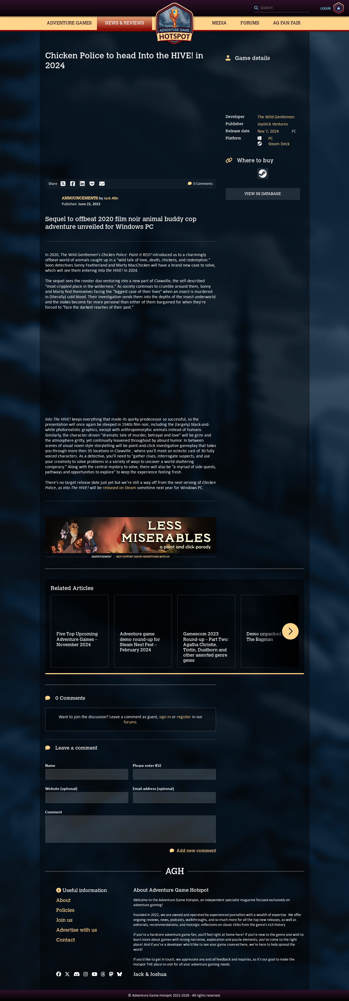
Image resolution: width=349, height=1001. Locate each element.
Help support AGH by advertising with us (143, 556)
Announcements (80, 198)
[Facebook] (58, 974)
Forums (249, 23)
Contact (65, 940)
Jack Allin (111, 198)
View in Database (262, 193)
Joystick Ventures (273, 124)
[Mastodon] (111, 974)
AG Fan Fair (287, 23)
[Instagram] (85, 974)
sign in (165, 716)
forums (130, 722)
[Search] (281, 8)
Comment (53, 812)
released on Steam (119, 487)
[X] (67, 974)
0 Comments (200, 183)
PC (270, 138)
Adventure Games (69, 23)
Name (50, 765)
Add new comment (193, 850)
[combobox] (281, 8)
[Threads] (103, 974)
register (184, 716)
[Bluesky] (119, 974)
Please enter (147, 765)
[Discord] (77, 974)
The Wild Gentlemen (276, 116)
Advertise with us (76, 930)
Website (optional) (61, 788)
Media (219, 23)
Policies (65, 910)
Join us (64, 920)
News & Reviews (124, 23)
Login (325, 8)
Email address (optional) (153, 788)
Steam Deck (279, 143)
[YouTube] (94, 974)
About (63, 900)
